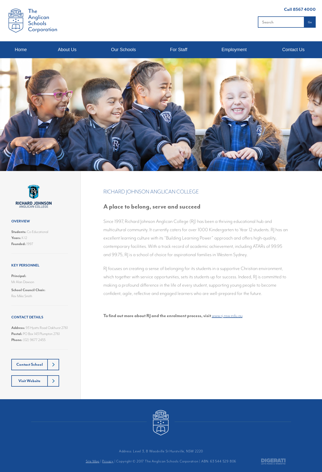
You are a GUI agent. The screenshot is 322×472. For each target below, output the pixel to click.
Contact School (29, 364)
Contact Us (293, 49)
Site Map (92, 461)
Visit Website (29, 380)
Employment (234, 49)
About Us (67, 49)
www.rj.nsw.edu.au (227, 315)
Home (21, 49)
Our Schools (123, 49)
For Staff (178, 49)
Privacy (107, 461)
